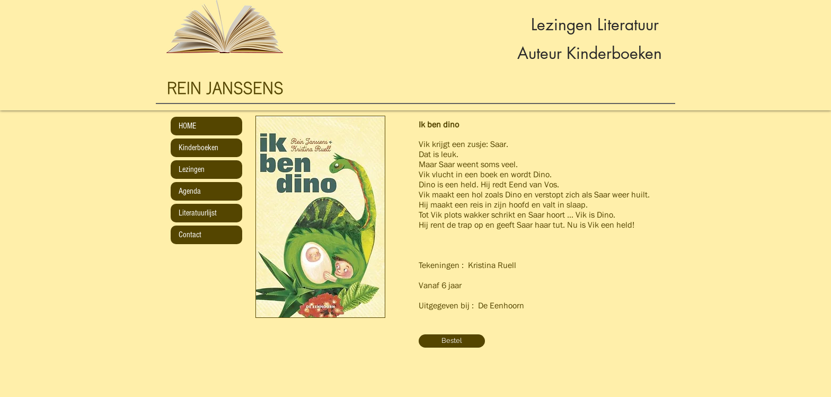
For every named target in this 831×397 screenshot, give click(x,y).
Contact (190, 234)
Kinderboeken (198, 147)
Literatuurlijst (198, 213)
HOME (187, 126)
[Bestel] (452, 341)
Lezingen (192, 169)
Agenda (190, 191)
